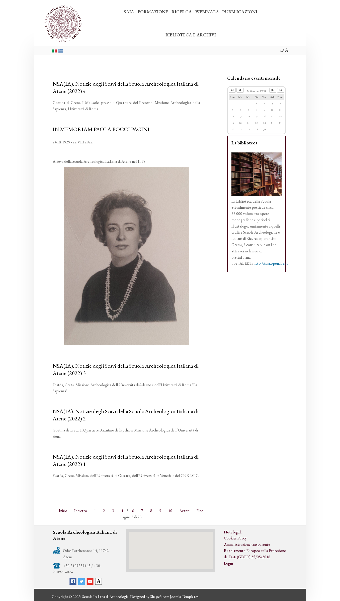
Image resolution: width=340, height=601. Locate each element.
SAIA (129, 12)
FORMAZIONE (153, 12)
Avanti (184, 510)
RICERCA (182, 12)
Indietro (80, 510)
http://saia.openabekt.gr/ (273, 263)
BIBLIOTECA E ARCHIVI (190, 35)
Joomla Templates (184, 596)
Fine (200, 510)
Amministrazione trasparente (247, 544)
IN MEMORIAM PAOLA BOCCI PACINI (101, 129)
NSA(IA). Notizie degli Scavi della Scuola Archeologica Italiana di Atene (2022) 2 (126, 414)
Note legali (232, 532)
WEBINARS (207, 12)
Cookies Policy (235, 538)
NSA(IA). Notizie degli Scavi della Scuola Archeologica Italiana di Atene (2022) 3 (126, 369)
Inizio (63, 510)
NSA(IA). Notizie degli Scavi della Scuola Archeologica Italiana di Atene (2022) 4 (126, 87)
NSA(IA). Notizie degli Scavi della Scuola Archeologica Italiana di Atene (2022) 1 (126, 460)
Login (228, 563)
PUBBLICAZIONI (239, 12)
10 (170, 510)
